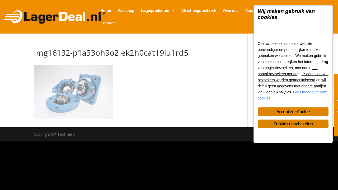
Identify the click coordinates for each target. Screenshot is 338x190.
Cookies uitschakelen (293, 124)
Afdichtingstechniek (198, 11)
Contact (107, 23)
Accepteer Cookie (293, 112)
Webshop (126, 11)
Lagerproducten (155, 11)
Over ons (230, 11)
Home (105, 11)
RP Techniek (63, 134)
